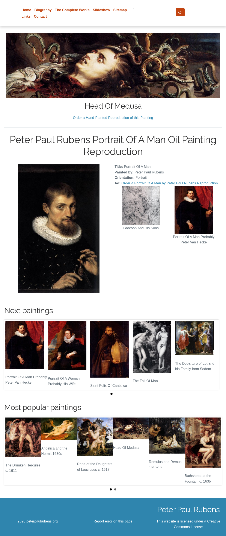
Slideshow (101, 10)
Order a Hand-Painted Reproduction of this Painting (113, 118)
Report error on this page (113, 521)
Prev (11, 450)
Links (26, 16)
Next (215, 450)
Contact (40, 16)
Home (26, 10)
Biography (43, 10)
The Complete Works (72, 10)
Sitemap (120, 10)
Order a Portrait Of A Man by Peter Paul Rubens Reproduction (169, 183)
